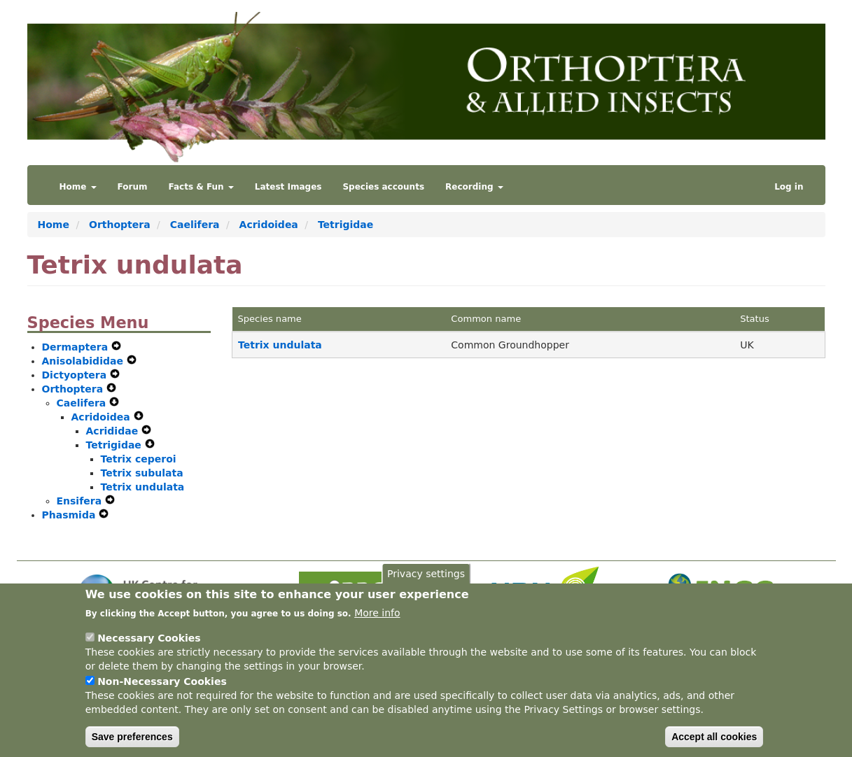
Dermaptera (77, 347)
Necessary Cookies (148, 644)
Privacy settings (426, 580)
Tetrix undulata (143, 487)
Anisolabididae (84, 361)
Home (78, 187)
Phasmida (70, 515)
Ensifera (81, 501)
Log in (788, 187)
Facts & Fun (201, 187)
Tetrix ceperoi (138, 459)
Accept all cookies (714, 743)
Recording (474, 187)
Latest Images (288, 187)
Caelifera (195, 224)
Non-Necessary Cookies (162, 687)
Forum (133, 187)
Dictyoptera (76, 375)
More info (377, 619)
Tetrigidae (345, 224)
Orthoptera (120, 224)
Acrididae (114, 431)
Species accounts (383, 187)
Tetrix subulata (142, 473)
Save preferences (132, 743)
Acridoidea (268, 224)
